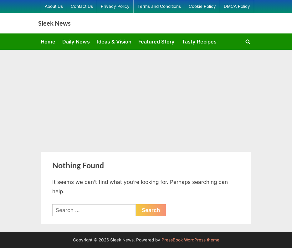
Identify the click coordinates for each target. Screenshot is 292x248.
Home (48, 41)
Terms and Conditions (159, 6)
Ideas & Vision (114, 41)
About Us (54, 6)
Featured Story (156, 41)
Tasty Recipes (199, 41)
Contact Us (82, 6)
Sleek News (54, 23)
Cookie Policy (202, 6)
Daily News (76, 41)
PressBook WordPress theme (190, 239)
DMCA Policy (237, 6)
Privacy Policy (115, 6)
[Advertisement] (146, 96)
